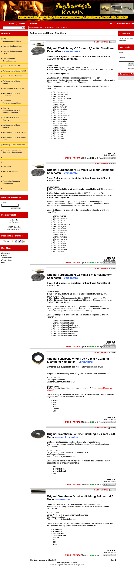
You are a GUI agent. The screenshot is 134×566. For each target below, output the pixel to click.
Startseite (32, 27)
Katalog (39, 27)
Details (112, 163)
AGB (3, 262)
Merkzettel (123, 23)
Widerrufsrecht (7, 258)
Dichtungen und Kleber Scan (14, 145)
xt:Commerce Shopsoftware (75, 565)
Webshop (60, 562)
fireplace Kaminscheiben (12, 46)
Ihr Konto (114, 23)
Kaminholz (7, 166)
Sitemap (5, 255)
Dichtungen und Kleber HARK (14, 71)
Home (11, 23)
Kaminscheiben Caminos (12, 76)
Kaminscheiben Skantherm (13, 88)
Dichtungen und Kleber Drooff (14, 132)
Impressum (6, 253)
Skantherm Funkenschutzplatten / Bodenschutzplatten (11, 110)
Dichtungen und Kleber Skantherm (55, 27)
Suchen (22, 23)
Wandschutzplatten (10, 171)
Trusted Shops (7, 260)
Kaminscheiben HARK (11, 66)
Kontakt (33, 23)
